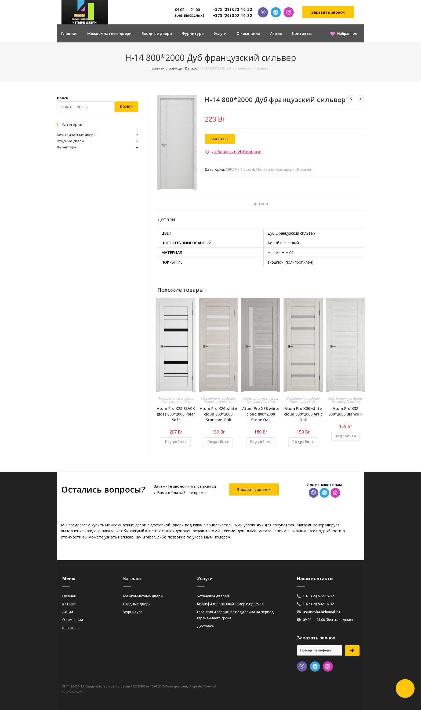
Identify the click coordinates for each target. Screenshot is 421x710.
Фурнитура (193, 33)
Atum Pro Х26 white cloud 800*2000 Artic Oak (303, 414)
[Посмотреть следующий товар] (360, 99)
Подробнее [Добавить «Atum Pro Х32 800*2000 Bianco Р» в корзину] (345, 436)
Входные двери (156, 33)
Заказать (220, 139)
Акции (276, 33)
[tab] (261, 204)
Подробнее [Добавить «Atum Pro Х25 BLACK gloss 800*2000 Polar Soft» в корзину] (176, 441)
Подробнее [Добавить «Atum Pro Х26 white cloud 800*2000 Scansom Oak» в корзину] (218, 441)
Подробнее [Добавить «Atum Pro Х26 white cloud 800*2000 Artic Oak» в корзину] (303, 441)
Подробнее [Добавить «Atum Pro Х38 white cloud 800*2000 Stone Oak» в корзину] (260, 441)
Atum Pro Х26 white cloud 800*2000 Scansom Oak (218, 414)
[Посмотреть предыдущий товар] (351, 99)
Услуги (220, 33)
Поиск (62, 98)
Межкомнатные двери (109, 33)
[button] (328, 12)
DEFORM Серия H (240, 169)
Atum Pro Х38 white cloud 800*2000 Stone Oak (260, 414)
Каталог (192, 68)
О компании (248, 33)
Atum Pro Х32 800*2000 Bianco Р (345, 411)
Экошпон (304, 169)
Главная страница (166, 68)
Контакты (302, 33)
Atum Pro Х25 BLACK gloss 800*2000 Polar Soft (176, 414)
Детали (260, 204)
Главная (69, 33)
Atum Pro (183, 401)
